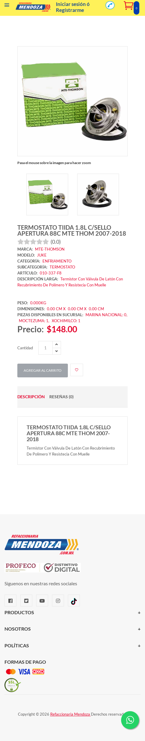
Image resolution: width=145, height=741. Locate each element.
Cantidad (25, 347)
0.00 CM (96, 308)
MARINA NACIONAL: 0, (106, 314)
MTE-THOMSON (50, 249)
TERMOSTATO (62, 267)
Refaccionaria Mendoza (70, 714)
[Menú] (6, 6)
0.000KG (38, 302)
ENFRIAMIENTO (56, 261)
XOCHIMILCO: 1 (66, 320)
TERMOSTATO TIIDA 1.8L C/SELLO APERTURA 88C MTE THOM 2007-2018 (71, 230)
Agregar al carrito (43, 370)
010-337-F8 (51, 273)
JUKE (42, 255)
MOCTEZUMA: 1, (34, 320)
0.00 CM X (56, 308)
